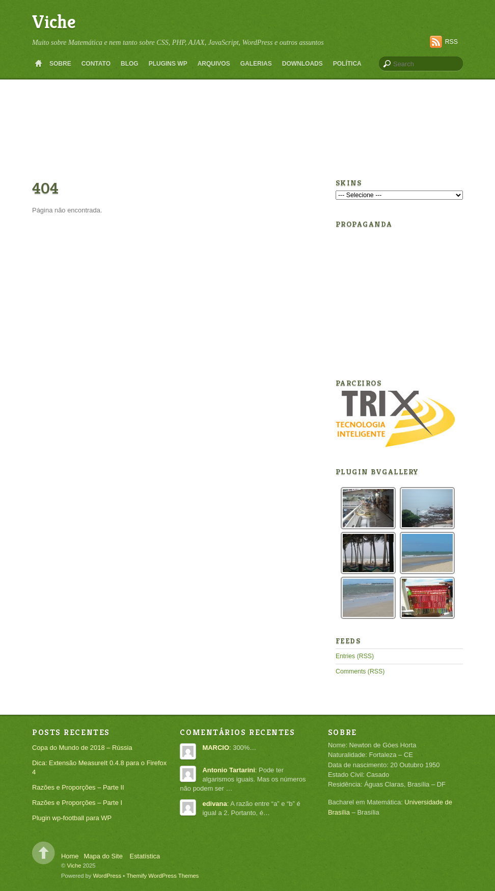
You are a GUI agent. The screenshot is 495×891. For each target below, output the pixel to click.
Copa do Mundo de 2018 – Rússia (82, 747)
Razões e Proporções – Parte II (78, 787)
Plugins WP (168, 63)
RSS (451, 41)
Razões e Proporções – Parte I (77, 802)
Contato (96, 63)
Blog (130, 63)
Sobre (60, 63)
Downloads (302, 63)
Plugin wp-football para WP (72, 818)
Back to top (43, 853)
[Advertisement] (247, 93)
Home (38, 64)
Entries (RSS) (355, 656)
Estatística (145, 856)
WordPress (107, 876)
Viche (54, 21)
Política (347, 63)
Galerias (256, 63)
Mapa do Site (103, 856)
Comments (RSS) (360, 671)
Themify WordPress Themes (162, 876)
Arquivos (214, 63)
